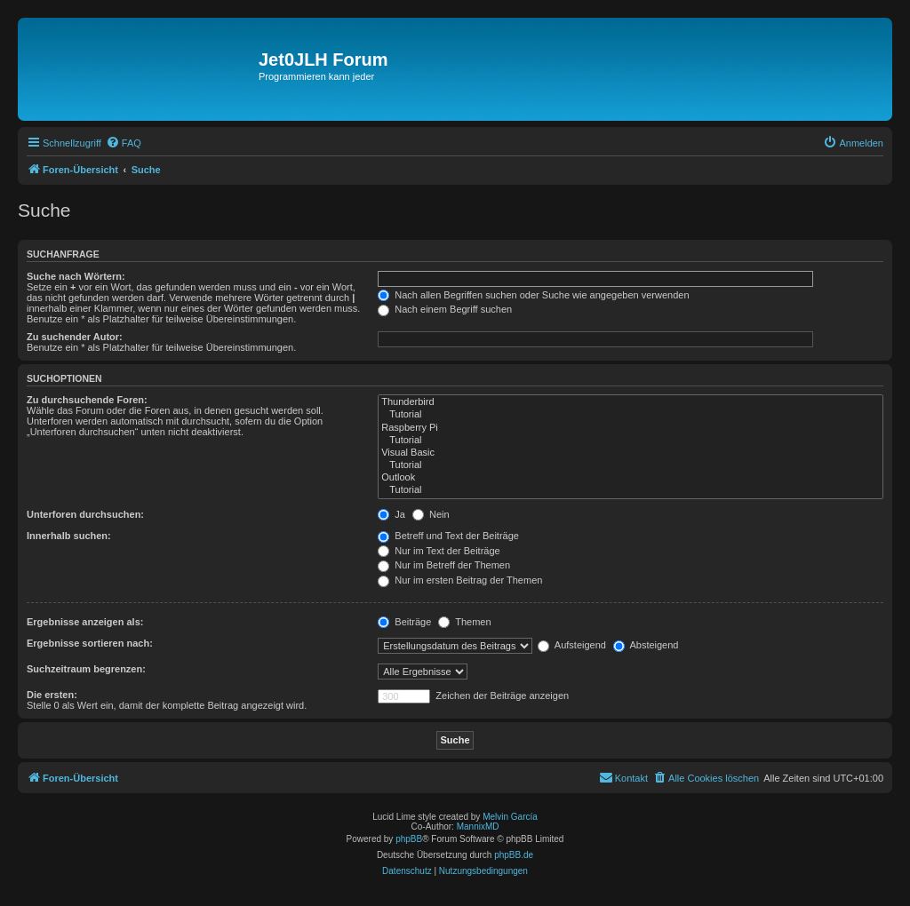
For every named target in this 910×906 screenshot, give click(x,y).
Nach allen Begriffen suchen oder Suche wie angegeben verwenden (533, 295)
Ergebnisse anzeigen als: (85, 621)
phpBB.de (513, 855)
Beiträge (404, 621)
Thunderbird (630, 402)
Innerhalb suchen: (69, 535)
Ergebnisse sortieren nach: (90, 643)
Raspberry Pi (630, 428)
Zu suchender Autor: (75, 336)
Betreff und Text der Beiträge (448, 535)
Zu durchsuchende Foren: (87, 399)
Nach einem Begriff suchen (445, 309)
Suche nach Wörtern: (76, 276)
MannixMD (478, 826)
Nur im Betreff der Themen (444, 565)
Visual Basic (630, 453)
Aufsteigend (572, 645)
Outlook (630, 478)
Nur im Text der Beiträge (438, 550)
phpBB (408, 839)
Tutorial (630, 415)
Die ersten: (52, 694)
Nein (431, 514)
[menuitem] (123, 143)
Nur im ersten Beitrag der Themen (460, 580)
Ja (391, 514)
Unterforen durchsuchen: (85, 514)
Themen (464, 621)
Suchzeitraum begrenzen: (86, 669)
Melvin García (510, 817)
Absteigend (646, 645)
